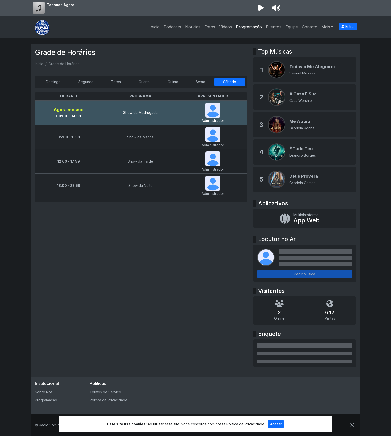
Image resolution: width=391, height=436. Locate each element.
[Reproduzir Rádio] (260, 8)
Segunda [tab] (85, 82)
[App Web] (304, 218)
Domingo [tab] (53, 82)
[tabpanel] (141, 147)
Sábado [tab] (229, 82)
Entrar (348, 26)
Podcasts (172, 26)
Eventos (273, 26)
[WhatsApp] (352, 425)
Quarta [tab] (144, 82)
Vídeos (225, 26)
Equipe (291, 26)
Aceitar (276, 424)
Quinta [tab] (173, 82)
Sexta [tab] (200, 82)
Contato (309, 26)
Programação (249, 26)
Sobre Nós (44, 392)
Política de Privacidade (108, 400)
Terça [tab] (116, 82)
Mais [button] (325, 26)
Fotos (209, 26)
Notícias (192, 26)
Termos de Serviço (105, 392)
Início (154, 26)
